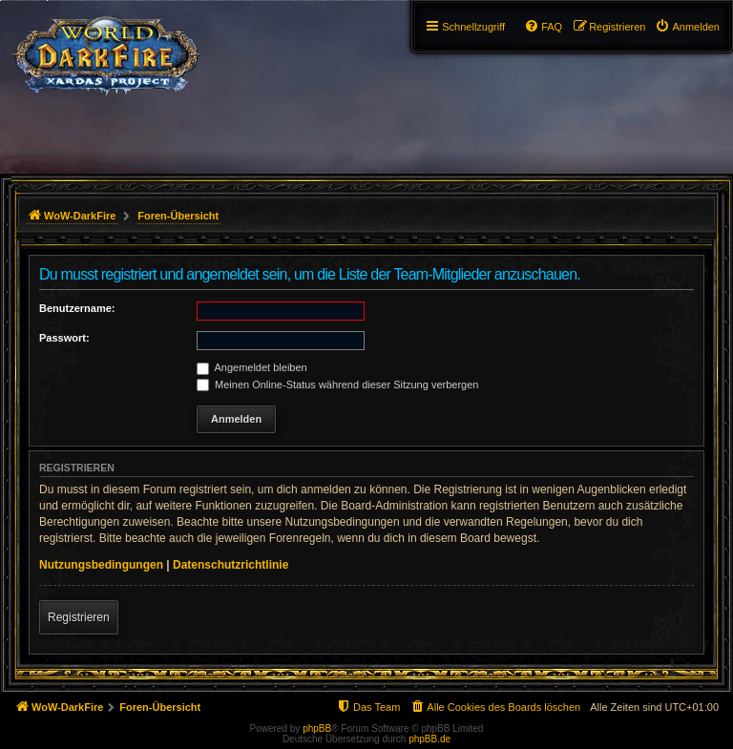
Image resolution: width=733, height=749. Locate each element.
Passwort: (64, 337)
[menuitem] (687, 26)
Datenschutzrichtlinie (230, 565)
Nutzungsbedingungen (101, 565)
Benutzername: (77, 308)
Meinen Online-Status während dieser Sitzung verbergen (337, 384)
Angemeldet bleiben (252, 367)
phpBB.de (429, 739)
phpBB (317, 728)
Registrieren (79, 617)
